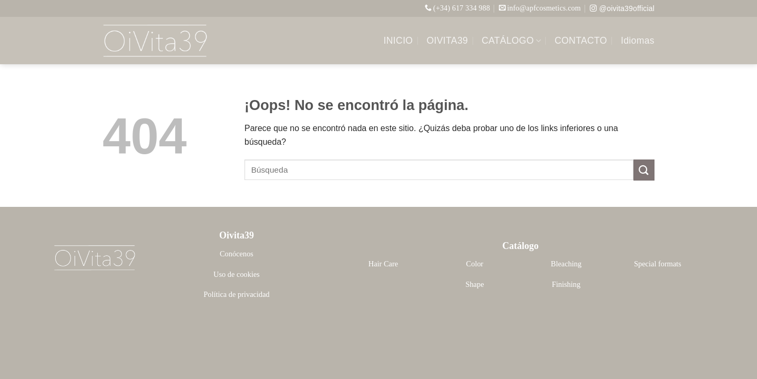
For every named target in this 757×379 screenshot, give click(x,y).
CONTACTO (581, 40)
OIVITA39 (447, 40)
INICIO (398, 40)
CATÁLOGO (511, 40)
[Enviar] (643, 169)
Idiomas (637, 40)
